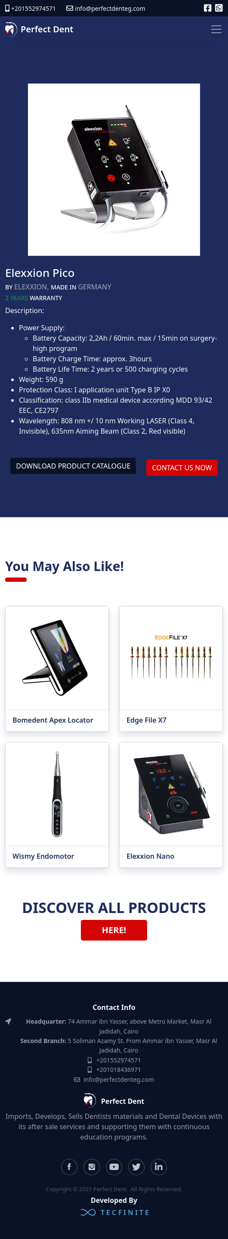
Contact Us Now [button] (182, 467)
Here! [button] (114, 930)
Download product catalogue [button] (73, 466)
